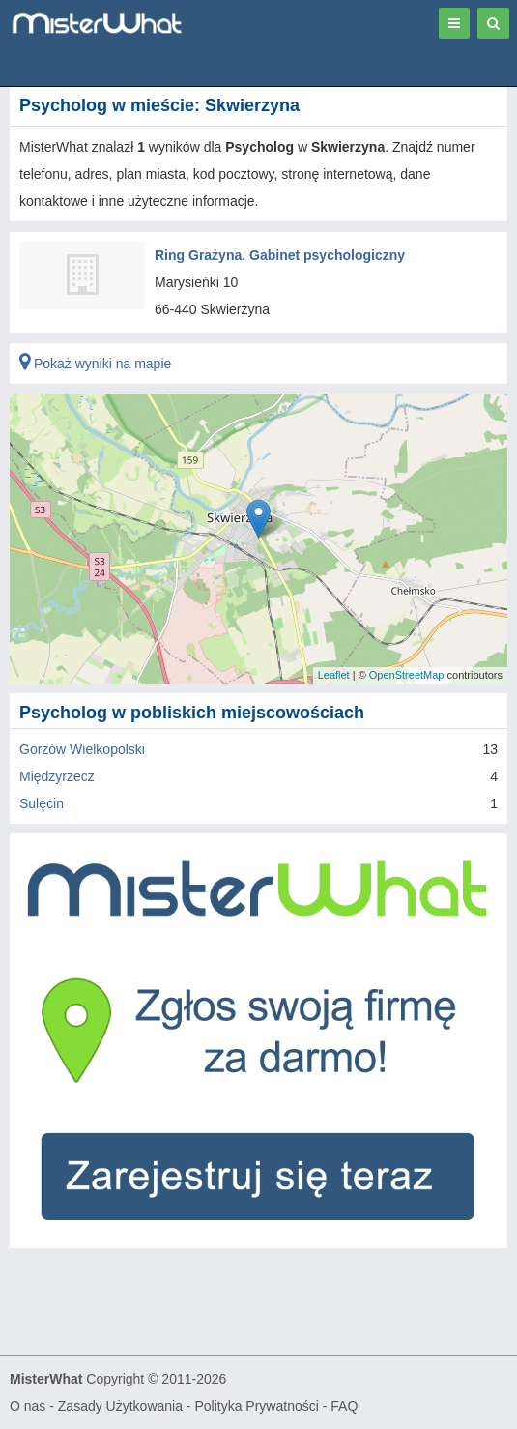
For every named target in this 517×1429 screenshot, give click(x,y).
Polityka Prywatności (256, 1406)
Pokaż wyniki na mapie (95, 363)
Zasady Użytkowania (120, 1406)
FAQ (344, 1406)
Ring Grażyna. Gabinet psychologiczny (280, 255)
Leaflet (334, 675)
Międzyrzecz (57, 776)
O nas (27, 1406)
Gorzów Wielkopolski (82, 749)
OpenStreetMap (407, 675)
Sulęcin (41, 803)
